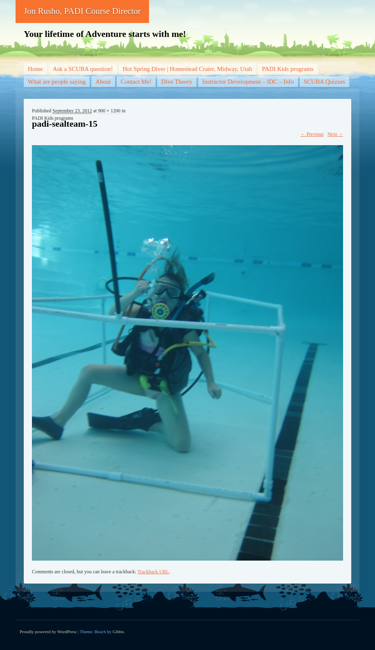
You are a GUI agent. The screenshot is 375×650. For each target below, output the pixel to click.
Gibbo (118, 631)
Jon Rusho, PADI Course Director (82, 11)
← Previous (312, 134)
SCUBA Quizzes (324, 81)
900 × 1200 (109, 111)
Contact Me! (136, 81)
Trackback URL (153, 572)
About (103, 81)
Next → (335, 134)
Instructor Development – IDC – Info (248, 81)
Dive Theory (176, 81)
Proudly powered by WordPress (48, 631)
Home (35, 69)
